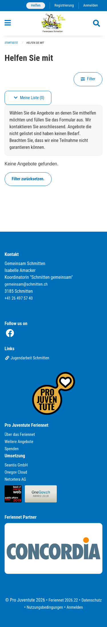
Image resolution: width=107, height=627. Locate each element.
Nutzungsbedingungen (45, 607)
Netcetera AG (15, 479)
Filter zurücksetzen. (28, 179)
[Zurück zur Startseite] (53, 23)
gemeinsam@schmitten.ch (26, 284)
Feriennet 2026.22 (63, 600)
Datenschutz (92, 600)
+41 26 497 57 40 (19, 298)
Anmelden (90, 5)
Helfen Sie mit (35, 42)
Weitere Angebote (19, 441)
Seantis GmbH (16, 465)
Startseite (11, 42)
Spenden (12, 448)
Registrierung (64, 5)
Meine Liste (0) (29, 97)
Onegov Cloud (16, 472)
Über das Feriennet (20, 434)
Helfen (35, 5)
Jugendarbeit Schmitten (27, 358)
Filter (88, 79)
